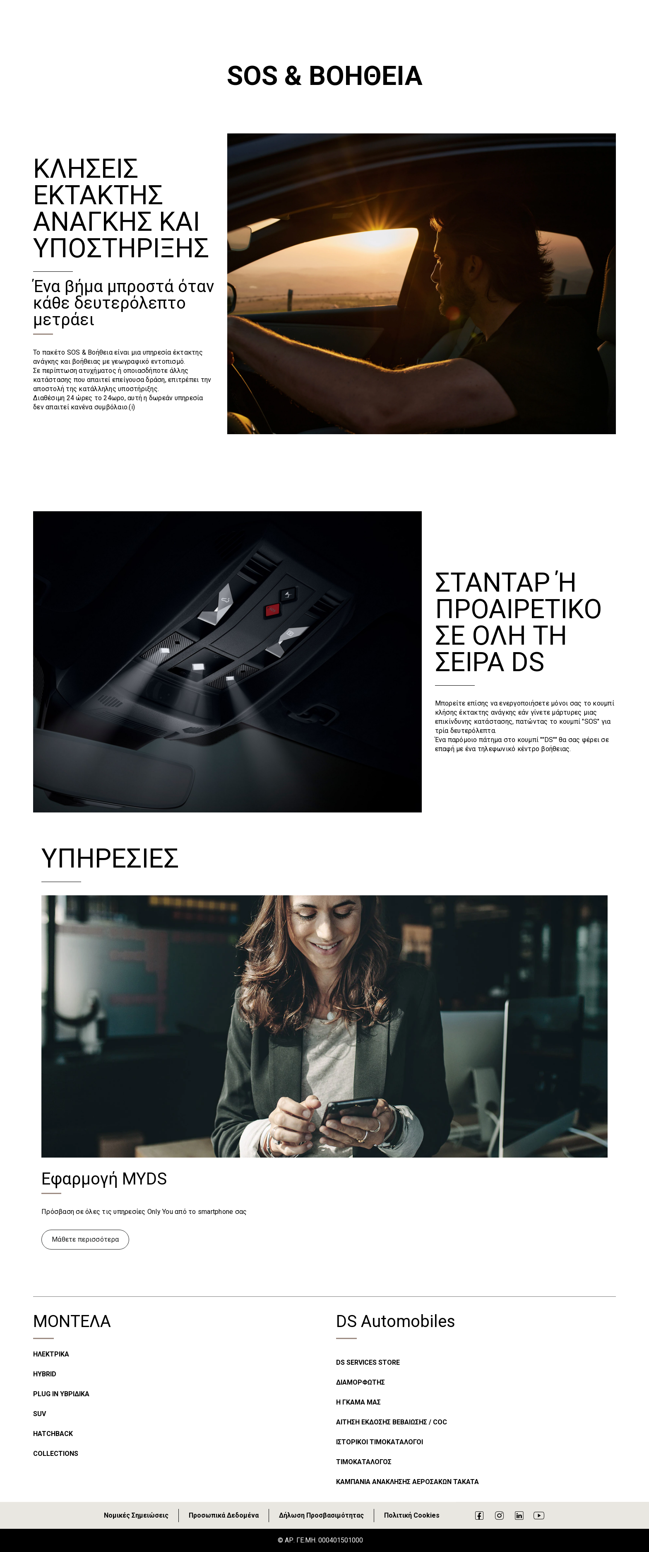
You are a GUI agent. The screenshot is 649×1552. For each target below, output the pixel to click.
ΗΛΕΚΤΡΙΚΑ (51, 1354)
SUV (39, 1414)
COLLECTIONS (55, 1454)
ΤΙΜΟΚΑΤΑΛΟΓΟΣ (364, 1462)
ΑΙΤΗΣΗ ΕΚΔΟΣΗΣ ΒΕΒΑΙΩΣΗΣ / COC (391, 1422)
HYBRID (44, 1374)
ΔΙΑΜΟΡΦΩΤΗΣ (360, 1382)
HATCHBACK (53, 1434)
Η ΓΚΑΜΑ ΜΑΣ (358, 1402)
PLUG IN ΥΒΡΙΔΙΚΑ (61, 1394)
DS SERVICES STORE (368, 1362)
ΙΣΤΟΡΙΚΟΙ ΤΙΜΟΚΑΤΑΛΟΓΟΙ (379, 1442)
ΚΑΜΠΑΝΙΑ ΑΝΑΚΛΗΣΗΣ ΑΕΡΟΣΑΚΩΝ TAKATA (407, 1482)
